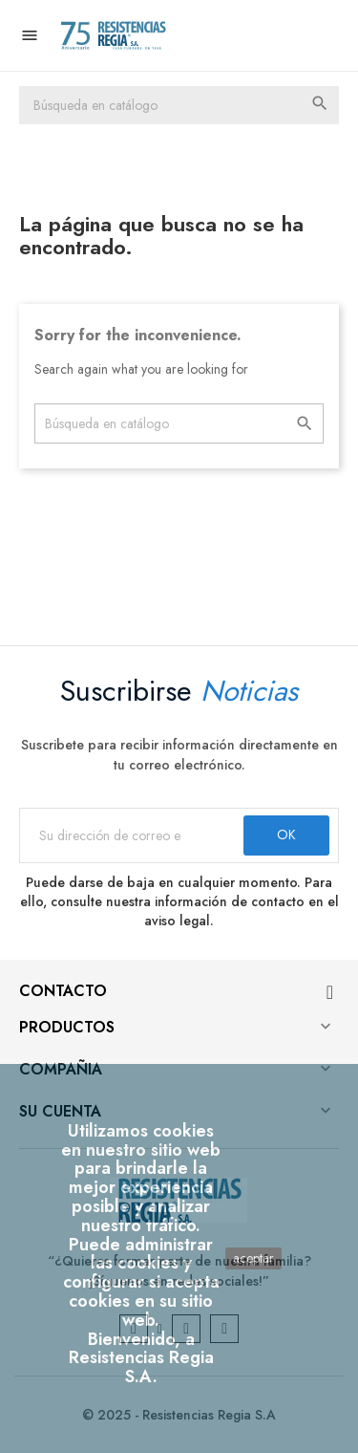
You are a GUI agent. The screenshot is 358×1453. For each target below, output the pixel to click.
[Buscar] (179, 105)
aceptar (253, 1258)
